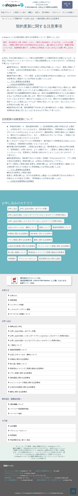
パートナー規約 (14, 413)
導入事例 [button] (46, 12)
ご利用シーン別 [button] (19, 12)
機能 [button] (30, 12)
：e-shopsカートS (17, 471)
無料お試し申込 (14, 326)
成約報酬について (15, 404)
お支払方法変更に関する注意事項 (21, 387)
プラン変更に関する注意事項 (19, 373)
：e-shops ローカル (16, 478)
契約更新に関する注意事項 (18, 378)
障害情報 (12, 300)
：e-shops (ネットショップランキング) (25, 475)
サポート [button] (56, 12)
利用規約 (12, 435)
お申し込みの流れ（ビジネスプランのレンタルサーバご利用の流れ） (34, 340)
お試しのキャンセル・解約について (22, 354)
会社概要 (12, 426)
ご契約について (14, 345)
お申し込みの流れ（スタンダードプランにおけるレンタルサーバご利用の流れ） (38, 336)
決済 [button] (37, 12)
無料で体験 (67, 4)
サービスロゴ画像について (18, 314)
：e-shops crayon (19, 473)
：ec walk (47, 471)
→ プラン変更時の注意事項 (18, 81)
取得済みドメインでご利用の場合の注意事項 (25, 368)
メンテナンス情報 (15, 305)
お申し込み (30, 19)
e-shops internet (27, 480)
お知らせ (12, 295)
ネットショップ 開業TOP (12, 19)
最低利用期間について (17, 350)
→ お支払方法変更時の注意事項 (20, 84)
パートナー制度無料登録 (18, 409)
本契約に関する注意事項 (18, 359)
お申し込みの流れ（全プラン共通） (22, 331)
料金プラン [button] (6, 12)
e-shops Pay (67, 480)
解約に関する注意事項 (17, 392)
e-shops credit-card (61, 478)
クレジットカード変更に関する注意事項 (23, 382)
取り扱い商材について (17, 364)
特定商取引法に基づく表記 (18, 440)
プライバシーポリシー (17, 431)
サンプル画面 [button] (68, 12)
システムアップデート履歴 (18, 309)
